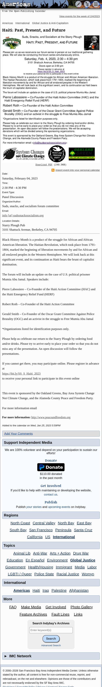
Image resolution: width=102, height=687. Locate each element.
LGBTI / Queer (20, 574)
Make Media (31, 607)
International (22, 23)
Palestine (58, 590)
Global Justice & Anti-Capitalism (50, 23)
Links (78, 614)
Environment (57, 560)
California (34, 537)
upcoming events (59, 506)
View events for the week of (79, 16)
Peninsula (63, 530)
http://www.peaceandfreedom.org (51, 417)
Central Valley (44, 523)
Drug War (81, 553)
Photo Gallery (82, 607)
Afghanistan (79, 590)
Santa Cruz (83, 530)
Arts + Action (60, 553)
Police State (44, 574)
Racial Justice (68, 574)
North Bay (66, 523)
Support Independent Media (28, 443)
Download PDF (44, 165)
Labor (92, 567)
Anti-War (40, 553)
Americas (7, 23)
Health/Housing (40, 567)
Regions (11, 515)
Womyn (88, 574)
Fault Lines (60, 614)
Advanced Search (51, 645)
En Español (35, 560)
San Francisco (41, 530)
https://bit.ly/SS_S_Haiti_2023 (21, 373)
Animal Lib (21, 553)
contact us (50, 494)
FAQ (13, 607)
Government (15, 567)
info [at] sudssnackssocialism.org (23, 215)
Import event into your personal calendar (75, 170)
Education (15, 560)
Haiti (36, 590)
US (47, 537)
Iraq (45, 590)
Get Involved (55, 607)
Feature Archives (33, 614)
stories (34, 506)
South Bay (18, 530)
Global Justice (82, 560)
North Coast (20, 523)
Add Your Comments (18, 433)
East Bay (84, 523)
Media (80, 567)
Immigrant (64, 567)
